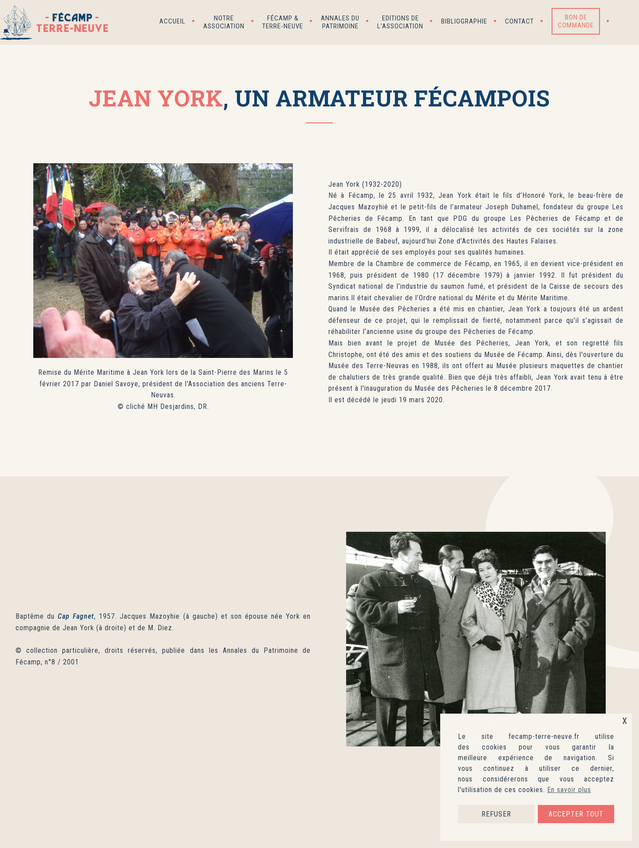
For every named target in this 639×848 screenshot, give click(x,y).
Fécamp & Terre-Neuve (282, 22)
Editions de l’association (400, 22)
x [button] (624, 720)
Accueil (172, 21)
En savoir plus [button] (569, 789)
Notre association (224, 22)
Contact (519, 21)
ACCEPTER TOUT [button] (576, 814)
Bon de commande (576, 21)
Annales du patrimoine (340, 22)
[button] (624, 21)
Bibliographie (464, 21)
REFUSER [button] (496, 814)
